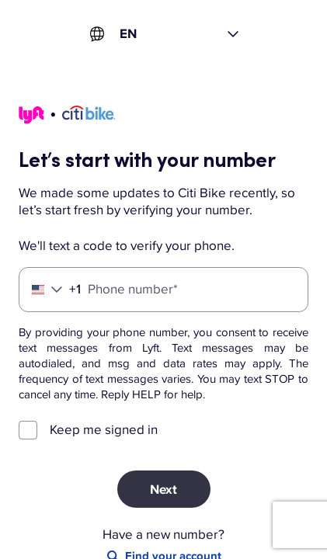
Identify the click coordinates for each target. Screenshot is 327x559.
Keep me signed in (104, 430)
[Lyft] (67, 117)
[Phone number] (163, 289)
